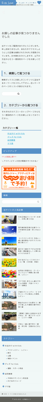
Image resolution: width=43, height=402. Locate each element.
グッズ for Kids (14, 137)
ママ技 (10, 143)
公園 (9, 356)
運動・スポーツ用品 (15, 368)
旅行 (9, 353)
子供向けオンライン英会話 (18, 378)
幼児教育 (11, 140)
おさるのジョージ (14, 381)
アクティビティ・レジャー (18, 350)
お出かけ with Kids (16, 133)
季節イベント (13, 358)
